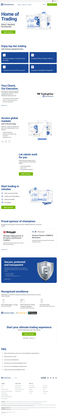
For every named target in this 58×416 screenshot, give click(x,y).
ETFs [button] (2, 387)
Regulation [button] (30, 389)
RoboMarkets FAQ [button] (18, 391)
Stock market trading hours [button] (19, 389)
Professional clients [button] (4, 398)
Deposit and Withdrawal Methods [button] (6, 396)
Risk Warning (45, 387)
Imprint (44, 389)
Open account (8, 32)
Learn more (4, 249)
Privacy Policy (45, 385)
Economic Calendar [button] (18, 385)
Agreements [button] (31, 391)
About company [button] (31, 385)
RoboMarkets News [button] (32, 387)
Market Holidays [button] (17, 387)
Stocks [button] (2, 385)
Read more (4, 105)
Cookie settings (45, 391)
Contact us (32, 338)
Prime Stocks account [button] (4, 389)
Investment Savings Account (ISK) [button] (6, 391)
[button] (54, 1)
